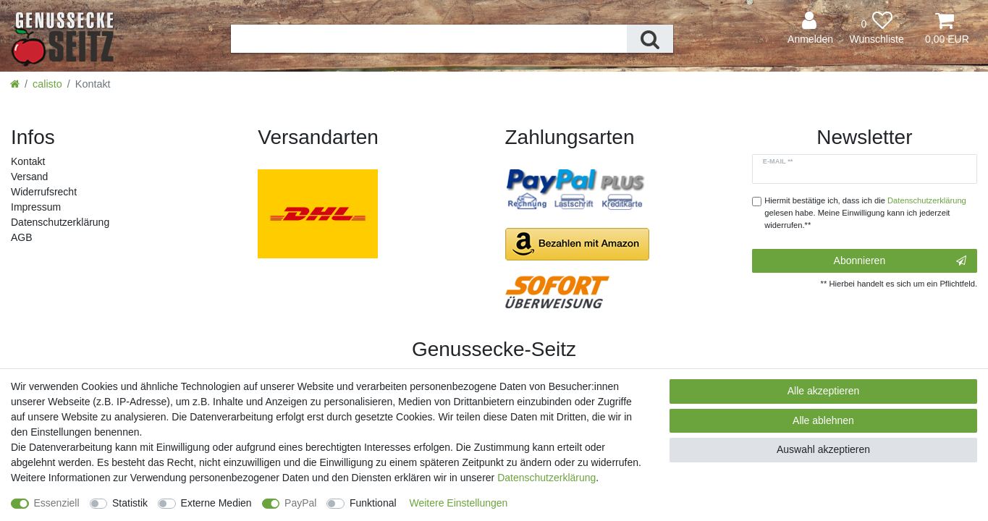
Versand (29, 176)
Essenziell (57, 503)
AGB (22, 237)
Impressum (36, 207)
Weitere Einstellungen (458, 503)
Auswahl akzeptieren (823, 449)
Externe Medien (216, 503)
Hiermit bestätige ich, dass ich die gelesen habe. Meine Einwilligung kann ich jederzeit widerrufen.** (865, 212)
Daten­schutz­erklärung (60, 222)
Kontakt (28, 161)
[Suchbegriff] (429, 39)
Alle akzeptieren (824, 391)
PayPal (300, 503)
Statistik (130, 503)
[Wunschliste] (876, 28)
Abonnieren (900, 261)
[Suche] (650, 39)
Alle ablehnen (823, 420)
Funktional (373, 503)
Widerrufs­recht (44, 192)
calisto (47, 84)
